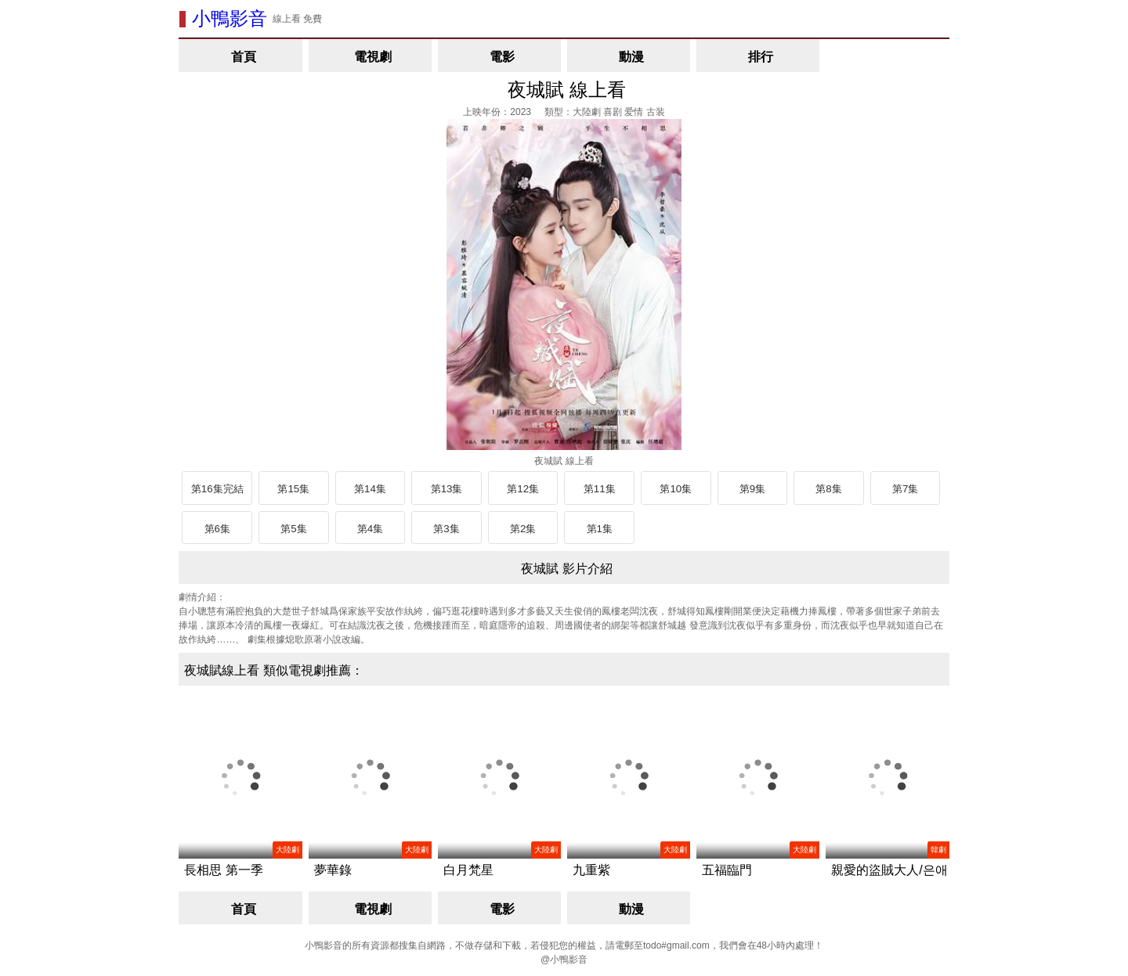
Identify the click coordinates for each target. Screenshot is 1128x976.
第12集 (523, 489)
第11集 (600, 489)
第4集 (370, 529)
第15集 (293, 489)
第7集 (905, 489)
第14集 (370, 489)
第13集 (447, 489)
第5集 (293, 529)
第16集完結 (217, 489)
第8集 (828, 489)
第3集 (446, 529)
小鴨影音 (229, 18)
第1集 (600, 529)
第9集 (752, 489)
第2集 (523, 529)
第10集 (676, 489)
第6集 (217, 529)
